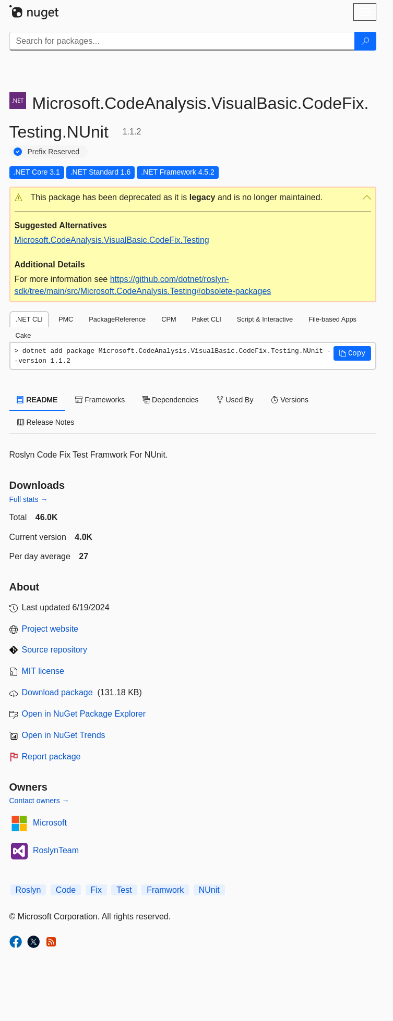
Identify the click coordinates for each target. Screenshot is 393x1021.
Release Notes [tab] (46, 422)
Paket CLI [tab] (206, 319)
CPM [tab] (168, 319)
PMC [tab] (65, 319)
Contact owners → (39, 800)
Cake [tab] (23, 335)
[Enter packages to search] (182, 41)
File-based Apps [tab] (332, 319)
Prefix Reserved (54, 151)
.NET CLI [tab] (29, 319)
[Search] (365, 41)
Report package (51, 756)
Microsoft (50, 822)
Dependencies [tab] (170, 400)
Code (66, 889)
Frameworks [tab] (100, 400)
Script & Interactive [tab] (265, 319)
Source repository (54, 649)
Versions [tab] (289, 400)
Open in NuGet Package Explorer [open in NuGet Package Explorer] (84, 713)
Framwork (165, 889)
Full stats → (28, 499)
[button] (193, 198)
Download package (57, 692)
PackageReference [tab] (117, 319)
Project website (50, 628)
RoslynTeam (56, 850)
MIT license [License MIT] (43, 671)
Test (124, 889)
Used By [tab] (235, 400)
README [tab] (37, 400)
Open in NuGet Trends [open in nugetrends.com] (63, 735)
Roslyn (28, 889)
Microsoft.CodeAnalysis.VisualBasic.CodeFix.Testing (112, 240)
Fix (96, 889)
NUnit (209, 889)
